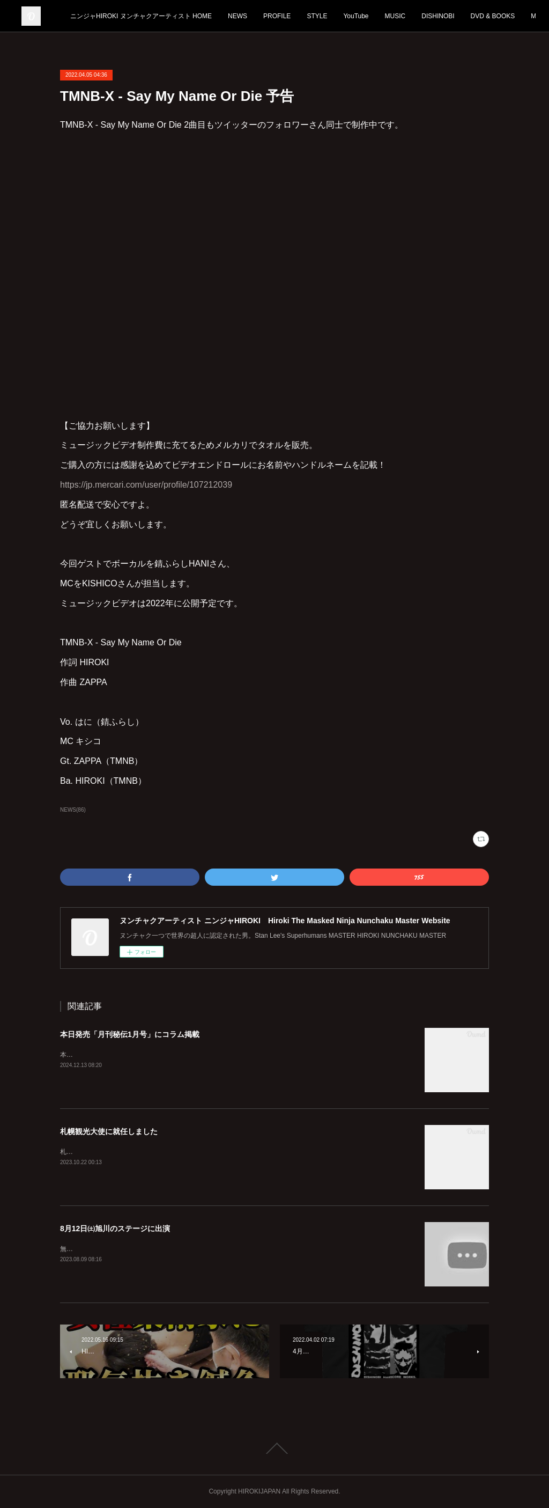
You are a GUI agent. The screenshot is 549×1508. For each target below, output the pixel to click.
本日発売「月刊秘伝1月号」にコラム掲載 (129, 1034)
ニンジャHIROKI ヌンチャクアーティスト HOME (218, 16)
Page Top (274, 1448)
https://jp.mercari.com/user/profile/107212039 (146, 484)
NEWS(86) (73, 810)
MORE (508, 16)
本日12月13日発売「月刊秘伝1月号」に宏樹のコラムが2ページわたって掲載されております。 (196, 1054)
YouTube (433, 16)
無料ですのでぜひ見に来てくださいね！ (118, 1249)
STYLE (394, 16)
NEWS (314, 16)
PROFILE (354, 16)
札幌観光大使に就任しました (109, 1131)
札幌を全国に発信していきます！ (108, 1152)
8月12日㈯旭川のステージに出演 (115, 1228)
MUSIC (472, 16)
